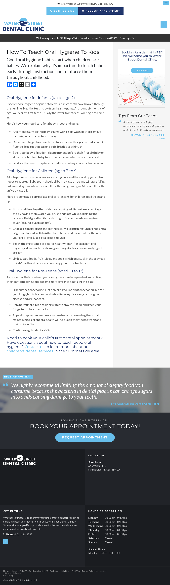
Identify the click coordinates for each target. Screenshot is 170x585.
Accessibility (101, 571)
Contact (17, 573)
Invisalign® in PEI (40, 571)
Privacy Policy (88, 571)
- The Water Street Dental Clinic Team (133, 403)
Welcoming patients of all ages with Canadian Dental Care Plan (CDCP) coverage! (84, 38)
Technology (55, 571)
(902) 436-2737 (64, 10)
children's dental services (30, 351)
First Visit (76, 571)
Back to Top (8, 575)
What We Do (25, 571)
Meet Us (14, 571)
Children (66, 571)
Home (6, 571)
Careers (8, 573)
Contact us (34, 347)
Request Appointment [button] (102, 10)
